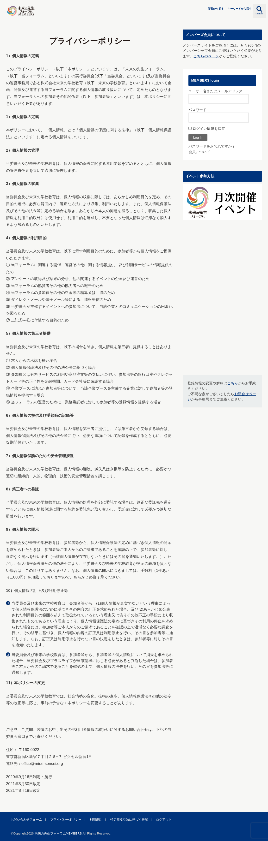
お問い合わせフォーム (26, 819)
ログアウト (164, 819)
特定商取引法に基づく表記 (129, 819)
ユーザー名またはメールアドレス (215, 91)
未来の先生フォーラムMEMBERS (58, 833)
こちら (232, 383)
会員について (199, 152)
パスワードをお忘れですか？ (211, 146)
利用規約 (96, 819)
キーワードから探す (239, 8)
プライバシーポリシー (65, 819)
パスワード (197, 110)
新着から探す (216, 8)
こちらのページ (206, 56)
